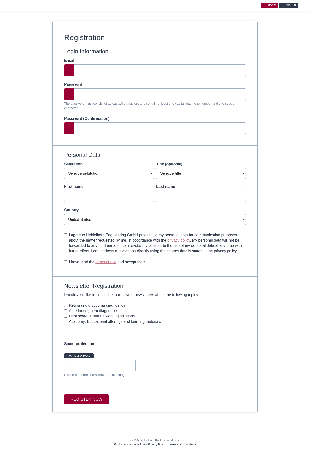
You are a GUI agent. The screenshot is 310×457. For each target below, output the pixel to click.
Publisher (120, 444)
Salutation (73, 164)
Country (71, 210)
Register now (86, 399)
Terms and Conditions (182, 444)
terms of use (105, 262)
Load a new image (79, 355)
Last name (165, 186)
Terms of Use (137, 444)
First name (73, 186)
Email (69, 60)
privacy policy (178, 240)
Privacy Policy (157, 444)
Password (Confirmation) (86, 118)
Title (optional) (169, 164)
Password (73, 84)
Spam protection (79, 344)
